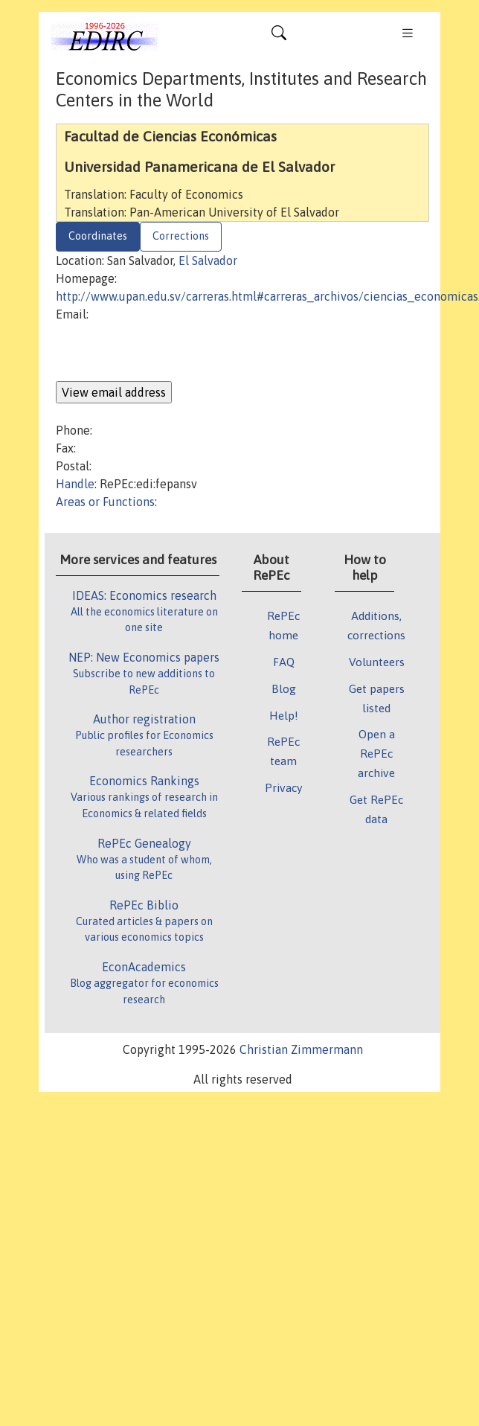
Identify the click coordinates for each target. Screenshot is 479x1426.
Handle (75, 483)
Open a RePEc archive (376, 753)
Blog (283, 688)
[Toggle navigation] (279, 36)
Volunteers (377, 661)
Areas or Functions (105, 501)
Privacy (283, 787)
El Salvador (208, 260)
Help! (283, 715)
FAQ (284, 661)
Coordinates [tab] (97, 236)
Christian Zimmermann (301, 1049)
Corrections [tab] (180, 236)
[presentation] (169, 352)
